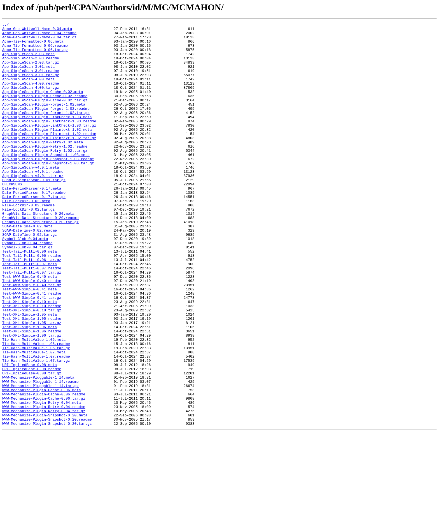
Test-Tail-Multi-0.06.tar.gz (31, 307)
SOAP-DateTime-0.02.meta (27, 267)
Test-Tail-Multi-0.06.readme (31, 302)
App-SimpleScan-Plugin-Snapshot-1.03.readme (48, 186)
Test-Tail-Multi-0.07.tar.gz (31, 322)
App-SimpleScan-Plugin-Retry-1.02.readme (44, 171)
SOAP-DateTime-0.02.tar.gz (29, 277)
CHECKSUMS (12, 216)
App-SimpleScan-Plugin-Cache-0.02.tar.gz (44, 115)
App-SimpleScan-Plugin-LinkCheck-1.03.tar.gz (49, 146)
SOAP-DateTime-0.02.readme (29, 272)
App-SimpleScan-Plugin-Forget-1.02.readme (46, 126)
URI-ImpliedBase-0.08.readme (31, 438)
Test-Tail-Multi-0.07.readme (31, 317)
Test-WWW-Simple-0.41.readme (31, 347)
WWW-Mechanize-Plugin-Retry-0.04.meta (41, 478)
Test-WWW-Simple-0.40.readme (31, 332)
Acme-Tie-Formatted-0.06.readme (35, 50)
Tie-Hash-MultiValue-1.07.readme (36, 423)
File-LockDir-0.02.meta (26, 236)
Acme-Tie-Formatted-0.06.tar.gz (35, 55)
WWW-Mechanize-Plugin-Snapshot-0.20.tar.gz (47, 504)
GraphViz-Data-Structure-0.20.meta (38, 252)
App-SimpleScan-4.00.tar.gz (30, 100)
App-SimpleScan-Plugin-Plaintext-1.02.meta (47, 151)
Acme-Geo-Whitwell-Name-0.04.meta (37, 30)
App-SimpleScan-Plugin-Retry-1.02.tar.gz (44, 176)
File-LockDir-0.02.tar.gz (28, 246)
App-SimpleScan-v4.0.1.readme (32, 201)
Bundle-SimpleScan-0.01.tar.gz (34, 211)
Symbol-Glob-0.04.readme (27, 287)
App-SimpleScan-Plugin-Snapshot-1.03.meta (46, 181)
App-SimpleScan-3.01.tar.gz (30, 85)
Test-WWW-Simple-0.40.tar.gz (31, 337)
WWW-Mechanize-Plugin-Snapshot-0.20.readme (47, 499)
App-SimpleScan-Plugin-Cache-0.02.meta (42, 105)
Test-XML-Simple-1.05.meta (29, 373)
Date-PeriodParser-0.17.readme (34, 226)
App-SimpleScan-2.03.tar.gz (30, 70)
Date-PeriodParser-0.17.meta (31, 221)
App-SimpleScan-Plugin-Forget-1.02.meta (43, 120)
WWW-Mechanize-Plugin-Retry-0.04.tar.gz (43, 488)
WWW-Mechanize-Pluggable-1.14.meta (38, 448)
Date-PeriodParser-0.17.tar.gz (34, 231)
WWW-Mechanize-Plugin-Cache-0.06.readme (43, 468)
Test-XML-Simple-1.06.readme (31, 393)
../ (5, 25)
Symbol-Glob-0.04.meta (25, 282)
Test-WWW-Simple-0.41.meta (29, 342)
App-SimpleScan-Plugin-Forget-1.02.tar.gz (46, 131)
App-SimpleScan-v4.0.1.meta (30, 196)
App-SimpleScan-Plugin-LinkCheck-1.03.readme (49, 141)
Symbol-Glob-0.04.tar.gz (27, 292)
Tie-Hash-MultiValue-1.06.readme (36, 408)
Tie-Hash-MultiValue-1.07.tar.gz (36, 428)
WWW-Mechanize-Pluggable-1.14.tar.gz (40, 458)
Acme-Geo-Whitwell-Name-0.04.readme (39, 35)
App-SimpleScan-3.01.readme (30, 80)
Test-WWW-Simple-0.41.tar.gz (31, 352)
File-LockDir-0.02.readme (28, 241)
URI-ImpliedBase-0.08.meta (29, 433)
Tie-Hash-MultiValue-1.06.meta (34, 403)
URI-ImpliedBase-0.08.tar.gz (31, 443)
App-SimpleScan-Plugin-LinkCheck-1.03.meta (47, 136)
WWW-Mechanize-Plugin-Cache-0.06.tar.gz (43, 473)
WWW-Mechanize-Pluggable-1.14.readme (40, 453)
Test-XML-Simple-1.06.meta (29, 388)
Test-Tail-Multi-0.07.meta (29, 312)
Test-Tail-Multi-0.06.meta (29, 297)
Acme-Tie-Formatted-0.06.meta (32, 45)
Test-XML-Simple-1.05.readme (31, 378)
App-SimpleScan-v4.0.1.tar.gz (32, 206)
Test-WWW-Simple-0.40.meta (29, 327)
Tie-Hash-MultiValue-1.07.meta (34, 418)
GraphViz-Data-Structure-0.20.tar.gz (40, 262)
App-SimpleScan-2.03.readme (30, 65)
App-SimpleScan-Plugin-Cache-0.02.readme (44, 110)
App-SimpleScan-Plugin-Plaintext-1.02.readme (49, 156)
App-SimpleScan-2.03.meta (28, 60)
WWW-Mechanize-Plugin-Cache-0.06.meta (41, 463)
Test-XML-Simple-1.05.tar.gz (31, 383)
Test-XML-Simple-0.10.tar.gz (31, 367)
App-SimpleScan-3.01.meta (28, 75)
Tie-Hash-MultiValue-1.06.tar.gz (36, 413)
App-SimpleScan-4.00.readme (30, 95)
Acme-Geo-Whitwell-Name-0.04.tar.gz (39, 40)
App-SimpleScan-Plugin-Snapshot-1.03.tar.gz (48, 191)
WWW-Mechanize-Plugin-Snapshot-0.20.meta (44, 493)
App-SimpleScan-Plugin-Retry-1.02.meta (42, 166)
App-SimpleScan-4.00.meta (28, 90)
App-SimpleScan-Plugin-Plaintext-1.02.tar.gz (49, 161)
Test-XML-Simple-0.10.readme (31, 362)
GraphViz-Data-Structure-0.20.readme (40, 257)
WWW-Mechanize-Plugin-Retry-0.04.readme (43, 483)
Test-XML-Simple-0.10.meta (29, 357)
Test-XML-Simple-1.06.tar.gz (31, 398)
